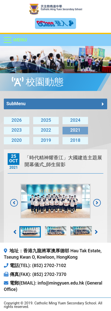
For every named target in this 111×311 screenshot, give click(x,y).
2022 (46, 130)
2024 (75, 120)
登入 (64, 23)
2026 (16, 120)
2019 (46, 140)
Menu (20, 40)
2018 (75, 140)
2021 (75, 130)
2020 (16, 140)
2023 (16, 130)
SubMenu (16, 103)
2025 (46, 120)
